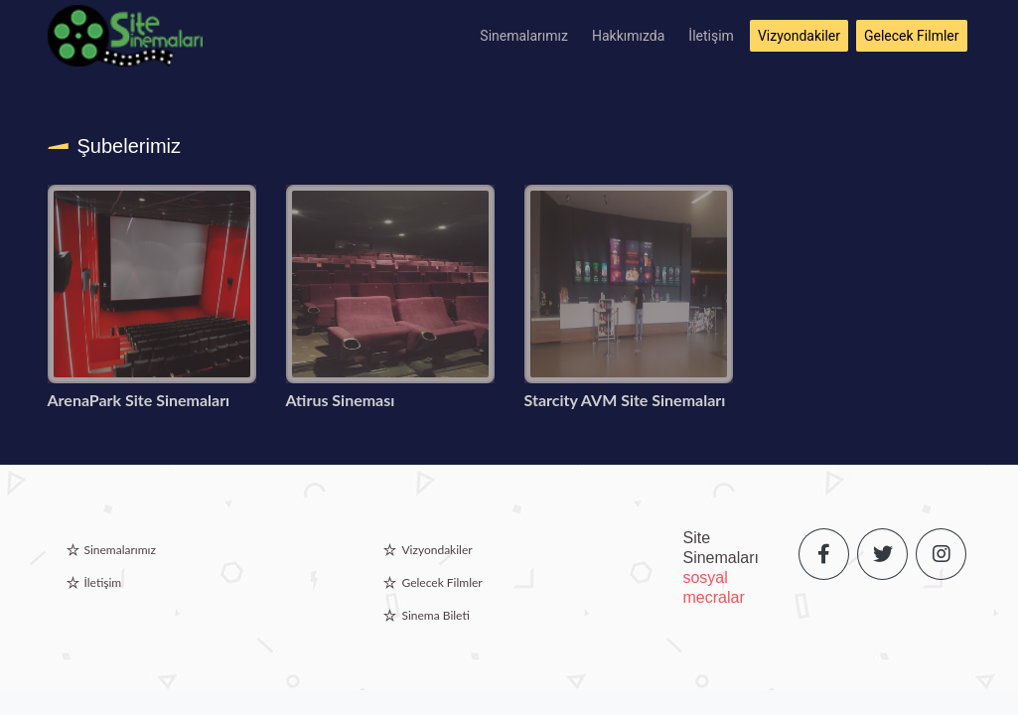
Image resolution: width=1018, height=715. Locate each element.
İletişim (711, 36)
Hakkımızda (628, 36)
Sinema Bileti (435, 615)
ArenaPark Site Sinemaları (139, 399)
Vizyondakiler (799, 36)
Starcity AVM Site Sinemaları (625, 399)
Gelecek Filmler (911, 36)
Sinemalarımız (524, 36)
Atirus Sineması (340, 399)
